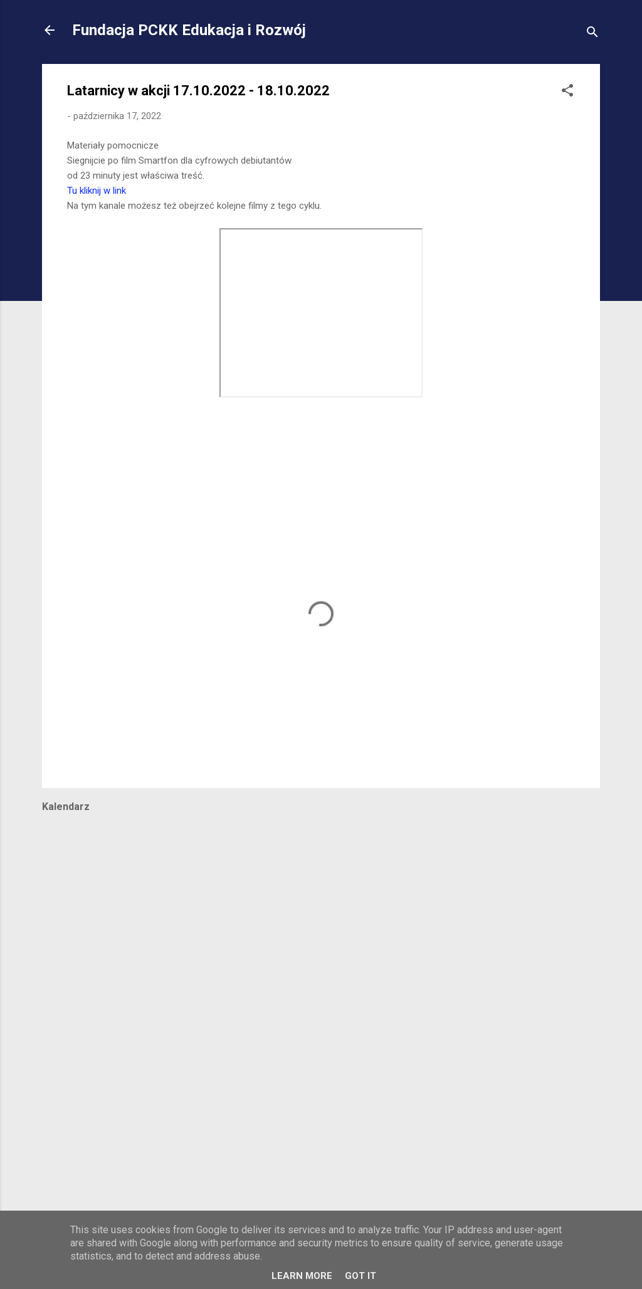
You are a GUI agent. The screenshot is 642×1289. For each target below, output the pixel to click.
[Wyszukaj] (592, 34)
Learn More (301, 1275)
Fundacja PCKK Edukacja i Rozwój (189, 30)
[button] (567, 92)
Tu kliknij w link (96, 190)
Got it (360, 1275)
